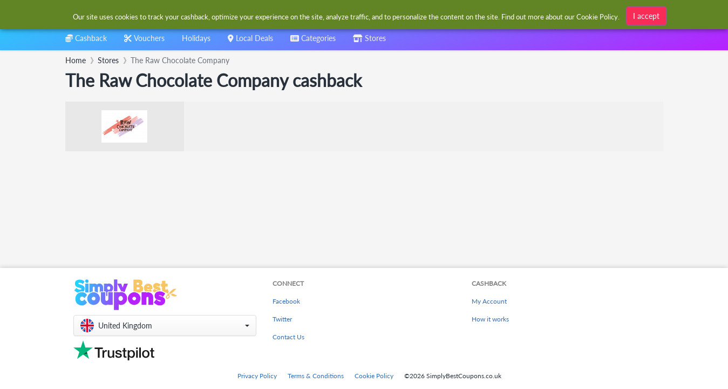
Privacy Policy (257, 376)
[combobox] (313, 41)
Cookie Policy (374, 376)
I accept (646, 16)
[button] (164, 325)
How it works (490, 319)
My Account (489, 301)
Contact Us (288, 337)
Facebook (286, 301)
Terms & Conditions (316, 376)
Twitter (282, 319)
